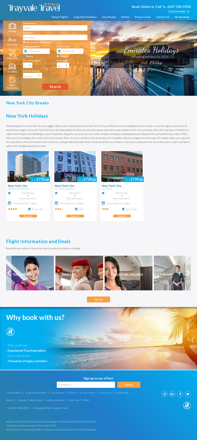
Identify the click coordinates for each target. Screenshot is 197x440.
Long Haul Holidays (85, 17)
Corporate (22, 400)
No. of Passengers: (32, 60)
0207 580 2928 (177, 6)
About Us (10, 400)
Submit (129, 384)
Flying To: (28, 32)
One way (64, 56)
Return (29, 56)
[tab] (12, 27)
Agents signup (36, 400)
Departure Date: (31, 46)
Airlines (86, 400)
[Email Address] (86, 385)
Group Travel (143, 17)
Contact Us (163, 17)
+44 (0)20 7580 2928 (17, 408)
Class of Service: (31, 70)
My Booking (182, 17)
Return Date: (63, 46)
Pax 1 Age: (62, 60)
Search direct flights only (38, 42)
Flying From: (29, 23)
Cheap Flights (59, 17)
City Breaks (109, 17)
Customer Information (55, 400)
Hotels (125, 17)
